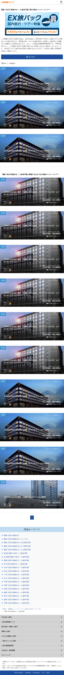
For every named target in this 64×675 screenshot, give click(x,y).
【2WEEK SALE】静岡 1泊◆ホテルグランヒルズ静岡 (24, 497)
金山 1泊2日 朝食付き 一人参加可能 (16, 571)
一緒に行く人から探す (9, 641)
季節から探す (6, 631)
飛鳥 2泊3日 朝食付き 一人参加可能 (16, 560)
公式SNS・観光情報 (8, 650)
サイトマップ (6, 655)
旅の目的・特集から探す (10, 626)
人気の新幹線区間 (7, 645)
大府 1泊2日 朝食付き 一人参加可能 (16, 567)
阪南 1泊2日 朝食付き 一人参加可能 (16, 592)
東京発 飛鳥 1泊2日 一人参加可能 (15, 553)
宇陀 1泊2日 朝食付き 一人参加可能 (16, 585)
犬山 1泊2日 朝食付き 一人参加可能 (16, 578)
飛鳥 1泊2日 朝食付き (11, 535)
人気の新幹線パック (8, 622)
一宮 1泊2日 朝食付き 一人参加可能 (16, 574)
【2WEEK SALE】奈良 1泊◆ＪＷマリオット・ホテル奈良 (26, 84)
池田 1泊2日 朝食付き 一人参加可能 (16, 599)
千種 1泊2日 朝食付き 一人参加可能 (16, 582)
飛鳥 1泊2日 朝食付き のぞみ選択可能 (17, 542)
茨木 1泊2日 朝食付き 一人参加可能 (16, 596)
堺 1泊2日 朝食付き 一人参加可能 (15, 564)
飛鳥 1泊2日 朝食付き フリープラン (16, 539)
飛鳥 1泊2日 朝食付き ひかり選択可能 (17, 546)
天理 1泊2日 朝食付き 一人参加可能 (16, 603)
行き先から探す (7, 617)
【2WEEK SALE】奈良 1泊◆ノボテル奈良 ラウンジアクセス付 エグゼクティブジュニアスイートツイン (31, 294)
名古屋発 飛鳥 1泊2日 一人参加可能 (16, 557)
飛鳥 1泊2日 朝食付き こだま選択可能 (17, 550)
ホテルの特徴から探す (9, 636)
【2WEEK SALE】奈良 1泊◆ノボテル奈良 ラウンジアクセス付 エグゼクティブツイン (31, 193)
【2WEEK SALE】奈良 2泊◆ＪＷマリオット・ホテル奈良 (26, 396)
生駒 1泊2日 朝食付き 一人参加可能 (16, 589)
